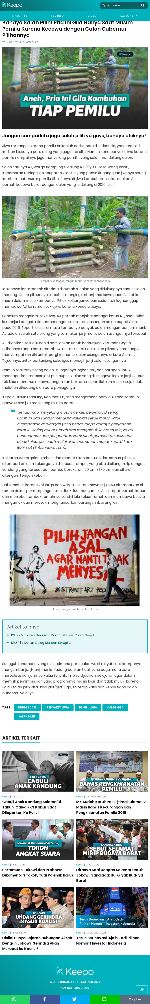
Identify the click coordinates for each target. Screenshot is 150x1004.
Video (92, 16)
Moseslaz (31, 42)
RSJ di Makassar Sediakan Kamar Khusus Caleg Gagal (52, 635)
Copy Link (134, 999)
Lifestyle (19, 16)
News (5, 796)
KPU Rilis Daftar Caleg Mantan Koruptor (41, 642)
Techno (57, 16)
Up (141, 989)
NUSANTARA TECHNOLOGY (80, 982)
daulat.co (92, 609)
